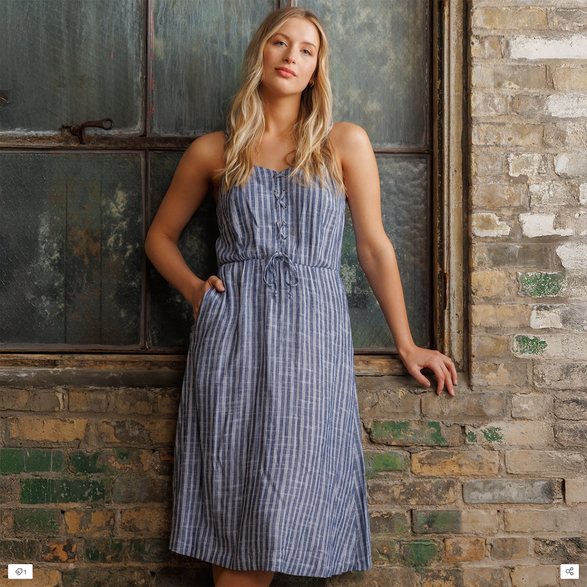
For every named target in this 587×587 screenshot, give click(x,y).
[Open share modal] (570, 571)
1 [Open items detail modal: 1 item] (20, 572)
